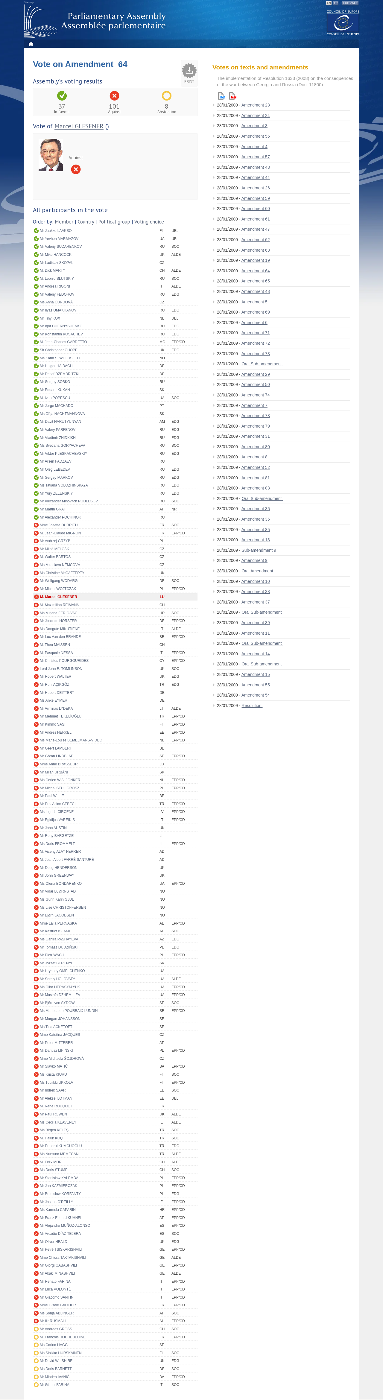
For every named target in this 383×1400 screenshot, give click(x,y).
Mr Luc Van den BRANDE (60, 637)
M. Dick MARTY (52, 270)
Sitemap (29, 2)
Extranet (350, 2)
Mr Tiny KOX (50, 318)
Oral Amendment (258, 570)
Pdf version (232, 96)
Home (30, 43)
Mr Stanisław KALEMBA (59, 1178)
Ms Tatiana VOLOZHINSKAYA (64, 485)
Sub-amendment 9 (259, 550)
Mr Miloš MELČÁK (54, 549)
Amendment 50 (255, 384)
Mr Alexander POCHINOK (60, 517)
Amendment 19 (255, 260)
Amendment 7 (254, 405)
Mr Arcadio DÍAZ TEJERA (60, 1234)
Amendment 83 (255, 488)
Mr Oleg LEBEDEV (55, 469)
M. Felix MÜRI (51, 1162)
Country (86, 221)
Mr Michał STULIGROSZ (59, 788)
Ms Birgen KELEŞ (54, 1130)
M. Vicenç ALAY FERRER (60, 851)
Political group (114, 221)
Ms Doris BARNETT (56, 1369)
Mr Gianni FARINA (54, 1385)
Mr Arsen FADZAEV (56, 461)
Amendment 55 (255, 684)
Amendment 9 (254, 560)
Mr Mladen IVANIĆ (54, 1377)
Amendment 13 (255, 539)
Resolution (252, 705)
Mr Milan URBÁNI (54, 772)
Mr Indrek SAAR (53, 1090)
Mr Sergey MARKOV (56, 477)
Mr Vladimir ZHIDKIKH (58, 438)
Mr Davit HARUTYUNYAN (60, 421)
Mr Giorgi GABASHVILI (58, 1265)
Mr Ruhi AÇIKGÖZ (54, 684)
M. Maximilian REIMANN (59, 605)
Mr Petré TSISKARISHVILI (61, 1249)
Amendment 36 (255, 519)
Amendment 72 (255, 343)
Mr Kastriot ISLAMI (55, 931)
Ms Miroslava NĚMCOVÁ (60, 565)
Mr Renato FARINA (55, 1281)
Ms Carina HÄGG (54, 1345)
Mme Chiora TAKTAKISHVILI (63, 1257)
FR (336, 2)
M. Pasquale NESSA (56, 653)
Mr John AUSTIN (53, 828)
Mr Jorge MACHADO (56, 406)
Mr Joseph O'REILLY (56, 1202)
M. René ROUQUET (56, 1106)
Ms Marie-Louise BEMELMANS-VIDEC (71, 740)
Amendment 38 (255, 591)
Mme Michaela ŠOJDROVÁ (62, 1059)
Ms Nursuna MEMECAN (59, 1154)
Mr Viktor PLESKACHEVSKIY (63, 454)
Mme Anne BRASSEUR (59, 764)
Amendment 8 (254, 456)
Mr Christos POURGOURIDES (64, 661)
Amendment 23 (255, 105)
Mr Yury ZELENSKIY (56, 493)
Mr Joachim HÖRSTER (58, 621)
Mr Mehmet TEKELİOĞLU (60, 716)
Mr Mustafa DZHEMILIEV (60, 995)
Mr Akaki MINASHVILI (57, 1273)
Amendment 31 (255, 436)
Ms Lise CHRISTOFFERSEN (63, 907)
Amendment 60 (255, 208)
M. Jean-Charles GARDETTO (63, 342)
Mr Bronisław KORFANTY (60, 1194)
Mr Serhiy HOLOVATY (57, 979)
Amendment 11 (255, 633)
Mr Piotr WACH (52, 955)
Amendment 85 (255, 529)
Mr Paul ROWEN (53, 1114)
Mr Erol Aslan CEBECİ (57, 804)
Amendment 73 (255, 353)
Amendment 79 (255, 426)
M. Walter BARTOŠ (55, 557)
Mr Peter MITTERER (56, 1043)
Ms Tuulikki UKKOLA (56, 1082)
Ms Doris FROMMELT (57, 844)
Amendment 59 (255, 198)
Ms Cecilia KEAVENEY (58, 1122)
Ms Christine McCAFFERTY (62, 573)
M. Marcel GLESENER (58, 597)
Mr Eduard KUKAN (55, 390)
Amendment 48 (255, 291)
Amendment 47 (255, 229)
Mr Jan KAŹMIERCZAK (58, 1186)
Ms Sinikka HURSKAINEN (61, 1353)
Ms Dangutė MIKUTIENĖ (60, 629)
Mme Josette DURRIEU (59, 525)
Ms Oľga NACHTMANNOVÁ (62, 414)
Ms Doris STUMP (54, 1170)
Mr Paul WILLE (52, 796)
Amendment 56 (255, 136)
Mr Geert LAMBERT (56, 748)
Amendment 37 (255, 602)
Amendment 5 (254, 302)
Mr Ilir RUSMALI (53, 1321)
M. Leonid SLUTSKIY (57, 278)
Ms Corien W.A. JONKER (60, 780)
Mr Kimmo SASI (52, 724)
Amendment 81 (255, 477)
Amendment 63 (255, 250)
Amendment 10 (255, 581)
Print (189, 81)
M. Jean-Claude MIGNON (60, 533)
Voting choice (149, 221)
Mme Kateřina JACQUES (60, 1035)
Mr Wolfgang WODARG (58, 581)
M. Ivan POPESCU (55, 398)
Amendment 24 (255, 115)
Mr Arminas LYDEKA (56, 708)
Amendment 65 (255, 281)
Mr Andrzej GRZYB (55, 541)
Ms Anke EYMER (53, 700)
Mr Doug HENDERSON (58, 868)
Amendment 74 (255, 395)
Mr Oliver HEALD (53, 1242)
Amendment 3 (254, 125)
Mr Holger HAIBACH (56, 366)
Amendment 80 (255, 446)
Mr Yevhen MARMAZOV (59, 239)
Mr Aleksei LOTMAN (56, 1098)
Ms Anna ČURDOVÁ (56, 302)
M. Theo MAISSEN (55, 645)
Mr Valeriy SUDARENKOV (61, 246)
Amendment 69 (255, 312)
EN (329, 2)
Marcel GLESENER (79, 126)
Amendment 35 (255, 508)
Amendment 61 (255, 219)
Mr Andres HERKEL (56, 732)
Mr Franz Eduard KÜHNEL (61, 1218)
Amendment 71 (255, 332)
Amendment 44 (255, 177)
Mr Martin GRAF (53, 509)
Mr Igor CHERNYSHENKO (61, 326)
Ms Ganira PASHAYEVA (59, 939)
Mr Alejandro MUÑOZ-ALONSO (65, 1225)
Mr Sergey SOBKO (55, 382)
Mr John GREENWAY (57, 875)
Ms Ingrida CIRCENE (57, 812)
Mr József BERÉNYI (56, 963)
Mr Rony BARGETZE (57, 836)
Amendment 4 (254, 146)
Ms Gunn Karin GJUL (57, 899)
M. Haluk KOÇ (51, 1138)
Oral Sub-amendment (262, 363)
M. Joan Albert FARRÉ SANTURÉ (67, 860)
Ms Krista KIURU (53, 1074)
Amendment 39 (255, 622)
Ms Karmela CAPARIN (58, 1210)
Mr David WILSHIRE (56, 1361)
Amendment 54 (255, 695)
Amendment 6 (254, 322)
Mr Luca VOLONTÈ (55, 1289)
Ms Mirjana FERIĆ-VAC (58, 613)
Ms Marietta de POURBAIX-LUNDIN (69, 1011)
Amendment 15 (255, 674)
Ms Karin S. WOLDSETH (60, 358)
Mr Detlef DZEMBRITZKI (59, 374)
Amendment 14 (255, 653)
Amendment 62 (255, 239)
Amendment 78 (255, 415)
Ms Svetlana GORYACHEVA (62, 445)
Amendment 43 (255, 167)
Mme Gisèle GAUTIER (58, 1305)
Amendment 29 (255, 374)
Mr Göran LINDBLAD (57, 756)
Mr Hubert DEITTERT (57, 693)
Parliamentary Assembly (96, 21)
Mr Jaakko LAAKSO (56, 231)
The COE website (343, 22)
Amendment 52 (255, 467)
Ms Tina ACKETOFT (56, 1027)
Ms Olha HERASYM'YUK (60, 987)
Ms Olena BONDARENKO (61, 883)
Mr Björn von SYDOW (57, 1003)
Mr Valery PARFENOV (57, 430)
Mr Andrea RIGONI (55, 286)
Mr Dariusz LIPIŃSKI (56, 1050)
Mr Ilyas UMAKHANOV (58, 310)
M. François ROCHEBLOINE (63, 1337)
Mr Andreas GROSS (56, 1329)
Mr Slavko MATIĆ (54, 1066)
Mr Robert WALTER (55, 676)
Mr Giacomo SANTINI (57, 1297)
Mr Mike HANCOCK (56, 255)
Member (64, 221)
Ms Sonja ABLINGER (57, 1313)
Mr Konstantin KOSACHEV (61, 334)
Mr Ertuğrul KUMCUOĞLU (61, 1146)
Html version (221, 96)
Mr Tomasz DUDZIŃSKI (58, 947)
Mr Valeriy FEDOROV (57, 294)
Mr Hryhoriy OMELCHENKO (62, 971)
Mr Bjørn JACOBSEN (57, 915)
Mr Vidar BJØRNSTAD (58, 891)
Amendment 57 (255, 156)
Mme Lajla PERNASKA (58, 923)
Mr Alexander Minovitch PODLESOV (69, 501)
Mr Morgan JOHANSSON (60, 1019)
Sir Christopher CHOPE (58, 350)
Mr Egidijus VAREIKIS (57, 820)
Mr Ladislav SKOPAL (56, 263)
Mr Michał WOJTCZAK (58, 589)
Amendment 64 (255, 270)
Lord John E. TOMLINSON (61, 669)
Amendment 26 (255, 188)
